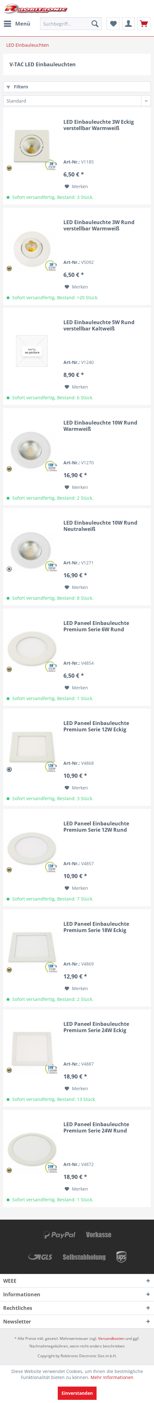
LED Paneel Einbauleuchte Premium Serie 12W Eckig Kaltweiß (96, 726)
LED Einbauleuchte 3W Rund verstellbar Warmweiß (98, 225)
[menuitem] (16, 23)
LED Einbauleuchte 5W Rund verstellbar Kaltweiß (98, 325)
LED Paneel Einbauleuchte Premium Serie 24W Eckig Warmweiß (96, 1027)
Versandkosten (111, 1338)
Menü (17, 23)
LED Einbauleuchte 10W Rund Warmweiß (100, 425)
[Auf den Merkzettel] (76, 186)
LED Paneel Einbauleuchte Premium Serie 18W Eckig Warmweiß (96, 927)
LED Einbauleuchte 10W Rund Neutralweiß (100, 526)
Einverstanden (77, 1393)
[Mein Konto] (128, 23)
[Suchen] (95, 23)
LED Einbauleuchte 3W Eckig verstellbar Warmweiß (98, 125)
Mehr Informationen (112, 1377)
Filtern (17, 87)
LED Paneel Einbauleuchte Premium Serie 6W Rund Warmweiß (96, 626)
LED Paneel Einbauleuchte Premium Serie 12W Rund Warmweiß (96, 826)
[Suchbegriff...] (71, 23)
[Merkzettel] (113, 23)
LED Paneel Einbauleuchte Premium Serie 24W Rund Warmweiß (96, 1127)
